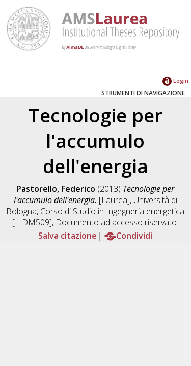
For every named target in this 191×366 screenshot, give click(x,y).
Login (175, 80)
